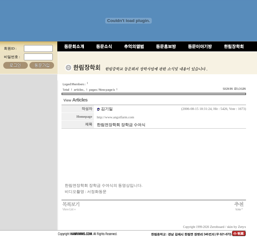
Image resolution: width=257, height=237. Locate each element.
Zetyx (242, 227)
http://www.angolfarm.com (115, 117)
